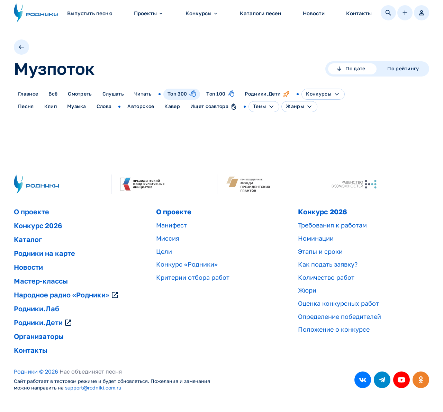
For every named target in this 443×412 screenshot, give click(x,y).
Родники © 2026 (36, 371)
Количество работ (326, 277)
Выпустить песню (89, 13)
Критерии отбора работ (192, 277)
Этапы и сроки (320, 251)
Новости (314, 13)
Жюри (307, 290)
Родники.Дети (43, 323)
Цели (164, 251)
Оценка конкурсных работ (338, 303)
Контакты (359, 13)
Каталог (28, 239)
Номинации (316, 238)
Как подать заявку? (328, 264)
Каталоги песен (260, 13)
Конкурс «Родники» (187, 264)
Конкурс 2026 (38, 226)
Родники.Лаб (36, 309)
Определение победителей (339, 316)
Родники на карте (44, 253)
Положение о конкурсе (334, 329)
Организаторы (39, 336)
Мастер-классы (41, 281)
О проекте (31, 212)
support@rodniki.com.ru (93, 388)
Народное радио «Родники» (66, 295)
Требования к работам (332, 225)
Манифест (171, 225)
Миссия (167, 238)
